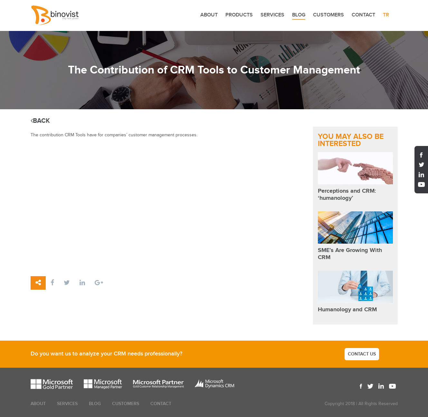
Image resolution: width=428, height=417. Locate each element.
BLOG (298, 15)
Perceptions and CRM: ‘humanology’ (347, 195)
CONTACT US (362, 354)
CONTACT (363, 15)
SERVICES (272, 15)
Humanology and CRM (347, 309)
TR (386, 15)
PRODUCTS (239, 15)
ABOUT (209, 15)
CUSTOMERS (328, 15)
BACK (40, 121)
